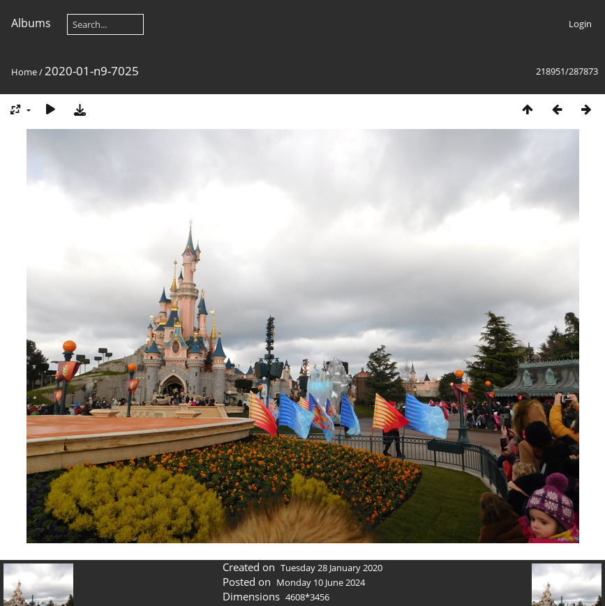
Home (24, 72)
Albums (31, 23)
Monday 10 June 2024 (320, 582)
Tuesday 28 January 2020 (331, 567)
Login (580, 23)
